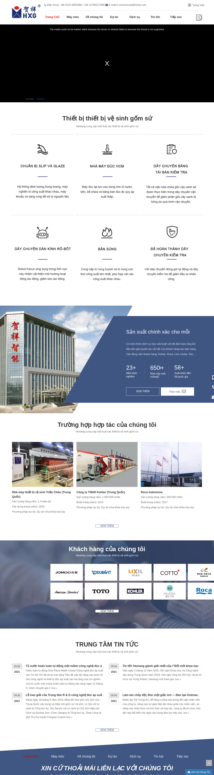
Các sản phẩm (91, 750)
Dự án (112, 716)
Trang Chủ (30, 716)
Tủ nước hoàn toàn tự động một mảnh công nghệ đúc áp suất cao (71, 626)
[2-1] (21, 545)
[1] (14, 444)
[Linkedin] (186, 766)
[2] (79, 444)
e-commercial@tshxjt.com (131, 5)
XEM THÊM (142, 391)
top (209, 763)
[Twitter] (192, 766)
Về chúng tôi (86, 716)
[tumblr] (198, 766)
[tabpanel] (107, 61)
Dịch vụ (135, 716)
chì (76, 770)
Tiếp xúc (183, 716)
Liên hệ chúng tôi (121, 750)
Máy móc (57, 716)
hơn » (54, 648)
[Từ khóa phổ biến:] (199, 17)
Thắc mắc (174, 391)
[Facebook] (179, 766)
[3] (143, 444)
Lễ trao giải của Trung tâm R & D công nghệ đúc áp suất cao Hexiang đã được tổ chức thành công (93, 655)
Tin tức (158, 716)
